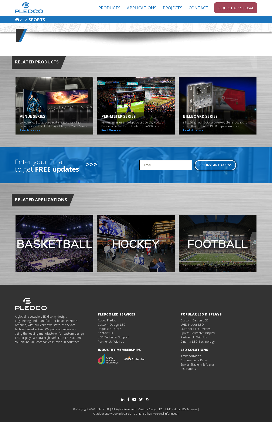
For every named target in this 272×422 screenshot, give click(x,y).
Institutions (188, 369)
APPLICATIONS (141, 8)
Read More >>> (30, 130)
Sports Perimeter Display (198, 333)
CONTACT (198, 8)
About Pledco (107, 320)
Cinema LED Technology (198, 341)
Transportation (191, 356)
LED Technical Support (113, 337)
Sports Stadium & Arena (197, 364)
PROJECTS (172, 8)
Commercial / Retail (194, 360)
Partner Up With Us (111, 341)
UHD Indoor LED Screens (181, 409)
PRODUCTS (109, 8)
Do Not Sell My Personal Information (156, 413)
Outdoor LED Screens (196, 329)
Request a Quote (109, 329)
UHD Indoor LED (192, 324)
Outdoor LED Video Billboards (112, 413)
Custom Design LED (112, 324)
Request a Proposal (235, 8)
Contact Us (105, 333)
